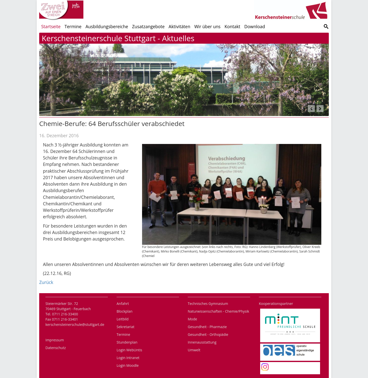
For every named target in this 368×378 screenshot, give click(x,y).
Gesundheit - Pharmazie (207, 326)
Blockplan (125, 311)
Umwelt (194, 350)
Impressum (54, 340)
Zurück (46, 282)
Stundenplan (127, 342)
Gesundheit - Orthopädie (208, 334)
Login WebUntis (129, 350)
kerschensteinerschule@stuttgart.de (74, 324)
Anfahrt (123, 303)
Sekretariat (125, 326)
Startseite (51, 26)
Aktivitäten (179, 26)
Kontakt (232, 26)
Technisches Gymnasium (208, 303)
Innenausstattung (202, 342)
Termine (73, 26)
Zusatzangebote (148, 26)
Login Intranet (128, 357)
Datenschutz (55, 347)
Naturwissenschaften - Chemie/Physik (218, 311)
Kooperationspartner (276, 303)
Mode (192, 319)
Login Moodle (128, 365)
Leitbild (123, 319)
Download (254, 26)
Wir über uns (207, 26)
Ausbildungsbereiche (106, 26)
